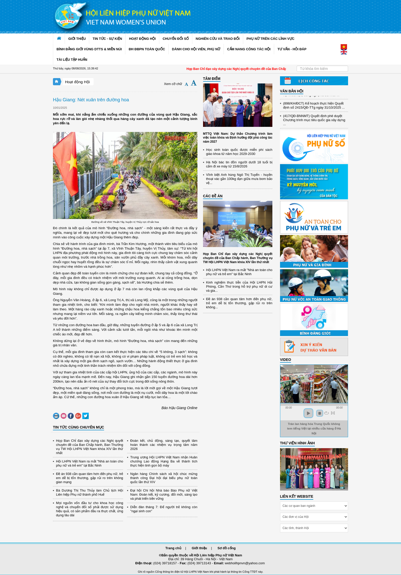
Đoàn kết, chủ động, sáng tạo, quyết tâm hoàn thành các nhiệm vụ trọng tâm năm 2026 (163, 445)
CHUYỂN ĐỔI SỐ (176, 39)
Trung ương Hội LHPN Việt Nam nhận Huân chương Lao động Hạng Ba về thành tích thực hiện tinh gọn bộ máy (163, 461)
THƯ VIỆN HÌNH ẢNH (297, 443)
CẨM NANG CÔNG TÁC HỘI (249, 49)
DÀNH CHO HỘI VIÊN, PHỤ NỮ (196, 49)
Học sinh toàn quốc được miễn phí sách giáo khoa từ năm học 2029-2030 (239, 152)
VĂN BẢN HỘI (292, 91)
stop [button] (319, 413)
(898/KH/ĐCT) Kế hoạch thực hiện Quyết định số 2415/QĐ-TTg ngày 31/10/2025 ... (314, 107)
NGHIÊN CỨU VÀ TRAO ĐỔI (218, 39)
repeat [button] (326, 413)
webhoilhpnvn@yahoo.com (245, 563)
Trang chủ (173, 548)
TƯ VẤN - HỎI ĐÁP (291, 49)
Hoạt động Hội (77, 82)
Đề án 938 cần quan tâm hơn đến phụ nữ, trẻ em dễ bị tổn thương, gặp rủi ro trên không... (239, 303)
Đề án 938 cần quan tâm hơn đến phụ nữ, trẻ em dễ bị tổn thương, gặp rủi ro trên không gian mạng (89, 478)
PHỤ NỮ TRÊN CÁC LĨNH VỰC (270, 39)
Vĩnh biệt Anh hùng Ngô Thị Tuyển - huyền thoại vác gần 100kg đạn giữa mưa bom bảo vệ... (239, 179)
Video (285, 360)
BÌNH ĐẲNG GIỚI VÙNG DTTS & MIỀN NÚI (89, 49)
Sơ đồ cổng (227, 548)
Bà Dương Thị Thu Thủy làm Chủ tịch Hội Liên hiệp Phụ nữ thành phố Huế (89, 492)
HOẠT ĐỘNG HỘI (142, 39)
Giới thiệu (199, 548)
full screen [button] (333, 413)
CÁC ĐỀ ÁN (212, 196)
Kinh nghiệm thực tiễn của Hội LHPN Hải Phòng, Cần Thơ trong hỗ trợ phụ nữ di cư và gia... (239, 286)
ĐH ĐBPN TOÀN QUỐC (147, 49)
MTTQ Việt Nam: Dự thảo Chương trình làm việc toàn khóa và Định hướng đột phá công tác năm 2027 (237, 137)
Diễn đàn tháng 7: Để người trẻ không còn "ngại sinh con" (163, 509)
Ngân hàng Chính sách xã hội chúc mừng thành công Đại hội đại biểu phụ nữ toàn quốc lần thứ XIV (163, 478)
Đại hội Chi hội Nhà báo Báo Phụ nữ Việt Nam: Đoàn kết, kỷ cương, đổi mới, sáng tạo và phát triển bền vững (163, 494)
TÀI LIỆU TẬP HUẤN (72, 60)
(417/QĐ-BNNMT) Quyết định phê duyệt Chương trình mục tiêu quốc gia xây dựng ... (314, 122)
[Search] (322, 69)
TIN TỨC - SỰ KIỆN (107, 39)
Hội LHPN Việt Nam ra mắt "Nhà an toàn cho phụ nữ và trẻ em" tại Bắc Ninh (89, 463)
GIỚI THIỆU (77, 39)
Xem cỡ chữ (173, 84)
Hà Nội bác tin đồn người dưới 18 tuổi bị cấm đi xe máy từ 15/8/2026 (239, 164)
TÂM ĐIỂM (211, 79)
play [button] (308, 413)
